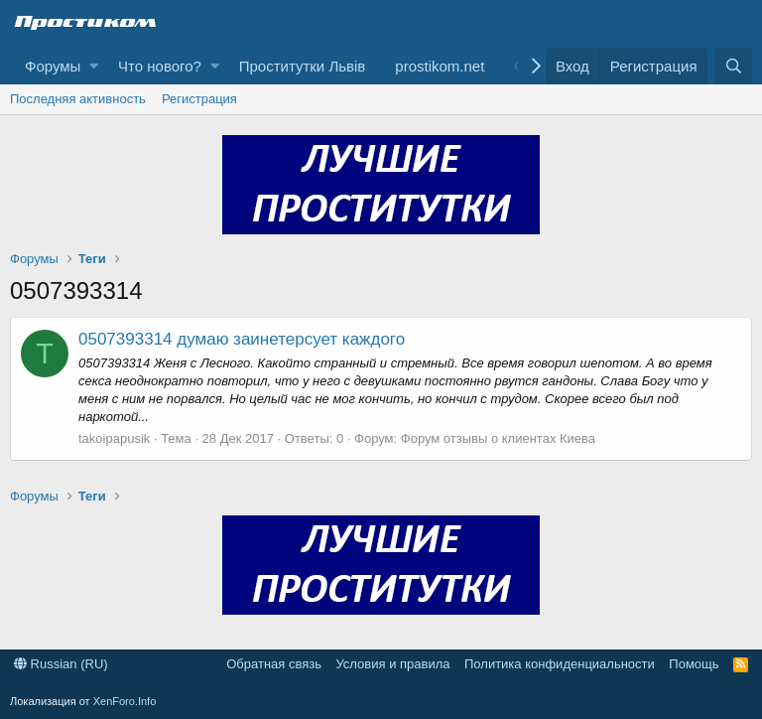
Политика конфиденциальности (559, 663)
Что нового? (159, 66)
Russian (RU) (61, 663)
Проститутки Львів (302, 66)
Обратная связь (273, 663)
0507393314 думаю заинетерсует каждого (241, 339)
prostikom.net (439, 66)
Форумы (52, 66)
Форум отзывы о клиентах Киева (498, 438)
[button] (93, 66)
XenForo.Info (125, 701)
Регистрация (199, 98)
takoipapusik (114, 438)
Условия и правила (392, 663)
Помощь (693, 663)
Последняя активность (78, 98)
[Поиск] (733, 66)
